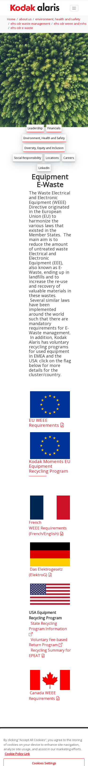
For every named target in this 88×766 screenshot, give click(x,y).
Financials (53, 128)
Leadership (35, 128)
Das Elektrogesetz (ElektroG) (46, 571)
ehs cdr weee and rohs (70, 23)
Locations (52, 158)
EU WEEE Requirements (47, 422)
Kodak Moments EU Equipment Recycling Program (49, 466)
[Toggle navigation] (74, 8)
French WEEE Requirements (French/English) (48, 528)
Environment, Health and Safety (44, 138)
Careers (68, 158)
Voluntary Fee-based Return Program (48, 642)
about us (25, 19)
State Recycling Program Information (48, 629)
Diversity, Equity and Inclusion (44, 148)
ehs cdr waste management (30, 23)
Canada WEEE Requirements (45, 695)
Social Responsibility (27, 158)
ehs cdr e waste (22, 28)
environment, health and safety (57, 19)
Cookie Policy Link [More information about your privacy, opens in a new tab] (17, 756)
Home (11, 19)
